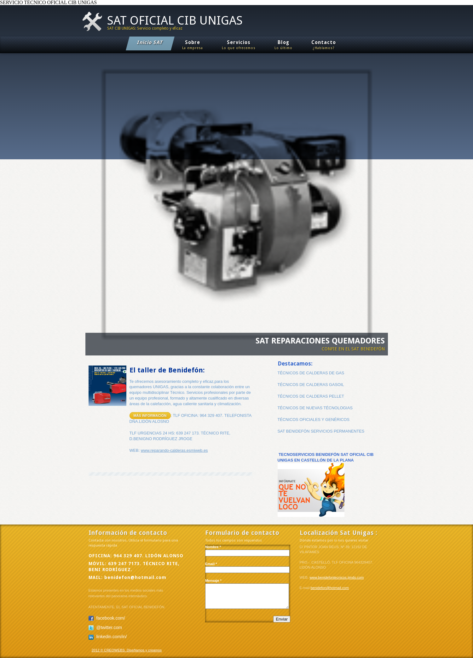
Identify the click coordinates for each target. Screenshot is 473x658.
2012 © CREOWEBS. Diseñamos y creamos (127, 650)
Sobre (192, 45)
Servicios (239, 45)
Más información (150, 415)
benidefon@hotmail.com (135, 577)
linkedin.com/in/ (108, 636)
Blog (283, 45)
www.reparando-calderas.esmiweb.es (174, 450)
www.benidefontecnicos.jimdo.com (336, 577)
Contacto (323, 45)
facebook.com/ (107, 618)
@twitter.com (105, 627)
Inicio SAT (150, 42)
